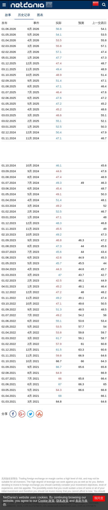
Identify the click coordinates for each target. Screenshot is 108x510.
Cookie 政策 (46, 500)
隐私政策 (62, 500)
